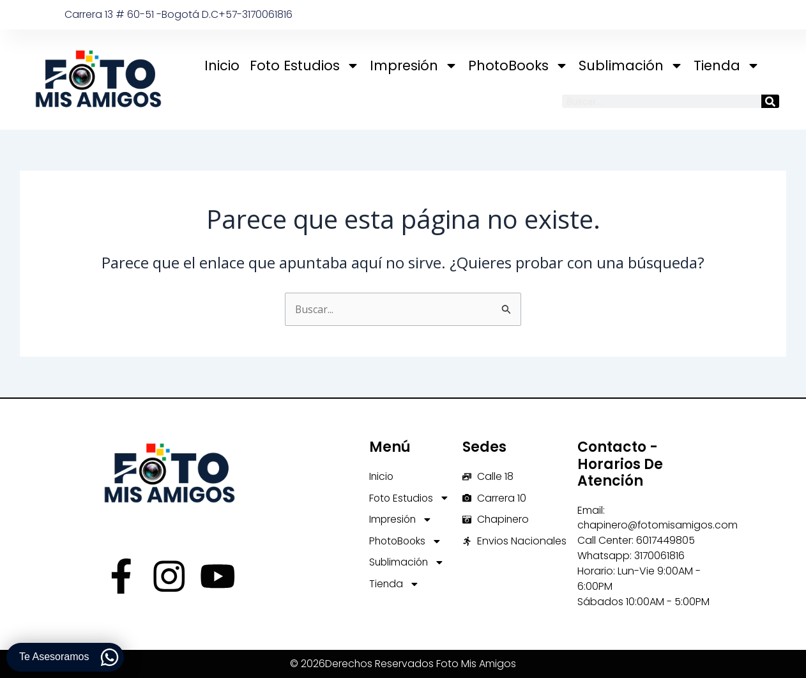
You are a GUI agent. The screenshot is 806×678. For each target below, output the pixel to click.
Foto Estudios (305, 65)
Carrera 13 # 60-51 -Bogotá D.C (141, 14)
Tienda (727, 65)
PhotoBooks (518, 65)
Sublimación (631, 65)
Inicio (222, 65)
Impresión (414, 65)
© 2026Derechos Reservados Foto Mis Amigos (403, 664)
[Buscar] (770, 101)
